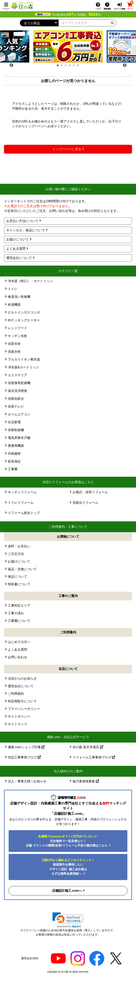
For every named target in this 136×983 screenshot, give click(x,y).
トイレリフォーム (21, 502)
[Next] (124, 65)
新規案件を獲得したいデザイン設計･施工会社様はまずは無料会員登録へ (68, 866)
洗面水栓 (14, 351)
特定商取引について (22, 701)
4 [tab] (71, 67)
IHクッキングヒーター (24, 320)
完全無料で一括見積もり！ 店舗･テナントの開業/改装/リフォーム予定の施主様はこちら (67, 841)
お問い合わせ (17, 657)
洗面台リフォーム (85, 502)
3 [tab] (67, 67)
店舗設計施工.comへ (67, 890)
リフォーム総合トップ (24, 513)
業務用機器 (16, 445)
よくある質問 (16, 248)
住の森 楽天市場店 (88, 747)
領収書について (19, 584)
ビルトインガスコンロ (24, 312)
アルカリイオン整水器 (24, 359)
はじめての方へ (19, 642)
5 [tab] (75, 67)
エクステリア (17, 375)
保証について (17, 576)
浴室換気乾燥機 (19, 383)
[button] (68, 920)
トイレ (12, 289)
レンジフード (17, 328)
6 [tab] (79, 67)
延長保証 (14, 461)
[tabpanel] (68, 46)
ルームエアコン (19, 414)
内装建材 (14, 453)
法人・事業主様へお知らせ (27, 781)
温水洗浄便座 (17, 390)
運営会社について (19, 258)
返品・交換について (22, 569)
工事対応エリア (19, 605)
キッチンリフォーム (22, 492)
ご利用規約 (16, 693)
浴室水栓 (14, 343)
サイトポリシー (19, 716)
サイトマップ (17, 724)
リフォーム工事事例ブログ (94, 757)
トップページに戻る (66, 149)
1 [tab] (59, 67)
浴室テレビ (16, 406)
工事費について (19, 620)
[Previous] (11, 65)
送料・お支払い (19, 546)
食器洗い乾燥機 (19, 296)
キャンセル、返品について (25, 230)
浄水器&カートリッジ (23, 367)
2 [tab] (63, 67)
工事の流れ (16, 613)
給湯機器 (14, 304)
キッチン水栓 (17, 336)
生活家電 (14, 422)
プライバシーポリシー (24, 709)
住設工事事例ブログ (24, 757)
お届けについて (17, 239)
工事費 (12, 469)
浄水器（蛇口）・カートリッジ (30, 281)
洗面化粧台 (16, 398)
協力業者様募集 (86, 781)
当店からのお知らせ (22, 678)
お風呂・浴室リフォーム (90, 492)
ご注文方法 (16, 554)
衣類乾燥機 (16, 430)
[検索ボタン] (112, 22)
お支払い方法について (22, 221)
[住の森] (22, 5)
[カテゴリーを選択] (39, 23)
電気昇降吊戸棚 (19, 438)
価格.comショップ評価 (26, 747)
